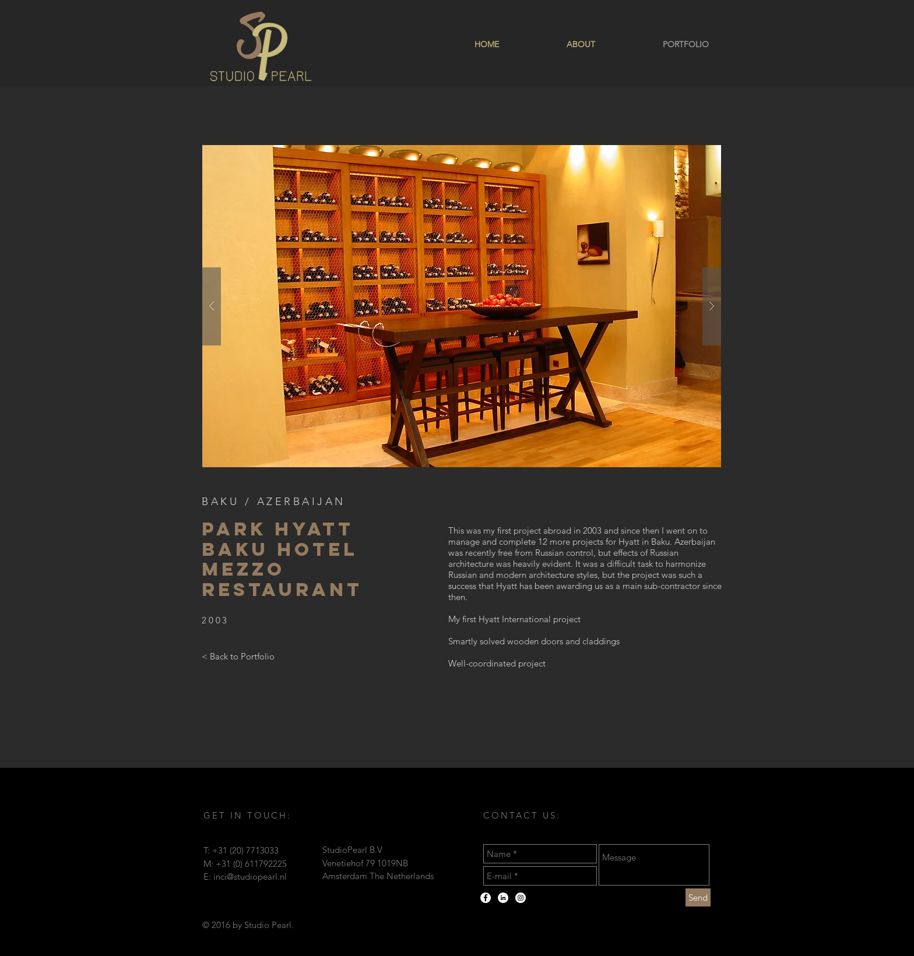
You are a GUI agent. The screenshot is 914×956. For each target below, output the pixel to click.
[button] (461, 306)
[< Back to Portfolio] (238, 656)
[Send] (698, 897)
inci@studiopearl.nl (250, 876)
